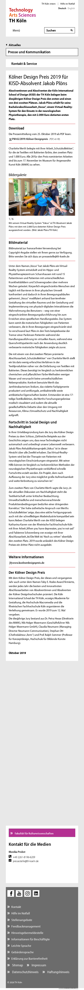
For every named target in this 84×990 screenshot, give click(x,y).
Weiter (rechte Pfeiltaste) (73, 195)
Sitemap (17, 965)
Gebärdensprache (22, 952)
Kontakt (16, 907)
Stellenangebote (21, 920)
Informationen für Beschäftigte (30, 939)
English (71, 8)
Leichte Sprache (21, 946)
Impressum (38, 965)
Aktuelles (15, 45)
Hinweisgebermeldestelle (27, 933)
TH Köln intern (49, 3)
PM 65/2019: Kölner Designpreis (36, 139)
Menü (16, 30)
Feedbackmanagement (25, 926)
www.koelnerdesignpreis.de (28, 562)
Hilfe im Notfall (67, 3)
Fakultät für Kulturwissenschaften (34, 833)
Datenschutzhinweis (25, 972)
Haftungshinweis (58, 972)
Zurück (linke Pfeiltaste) (10, 195)
